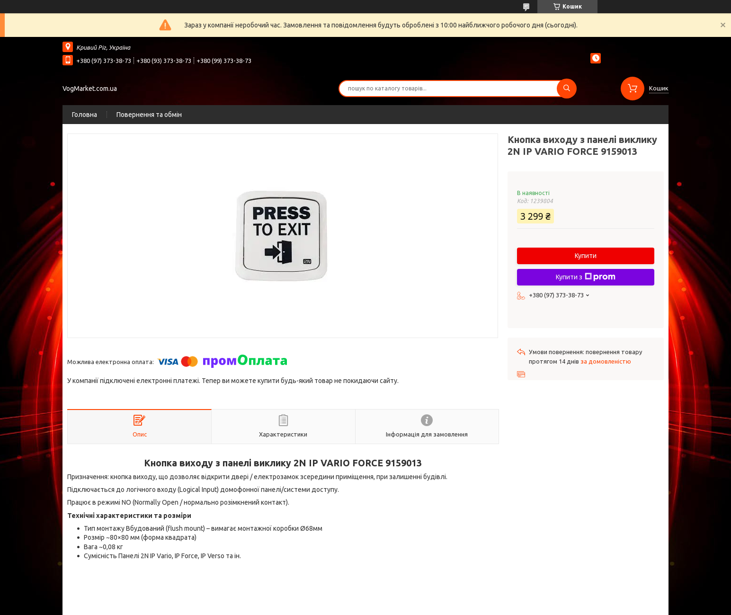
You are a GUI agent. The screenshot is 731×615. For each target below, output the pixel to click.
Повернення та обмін (149, 114)
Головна (84, 114)
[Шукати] (567, 88)
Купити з (585, 277)
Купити (586, 255)
